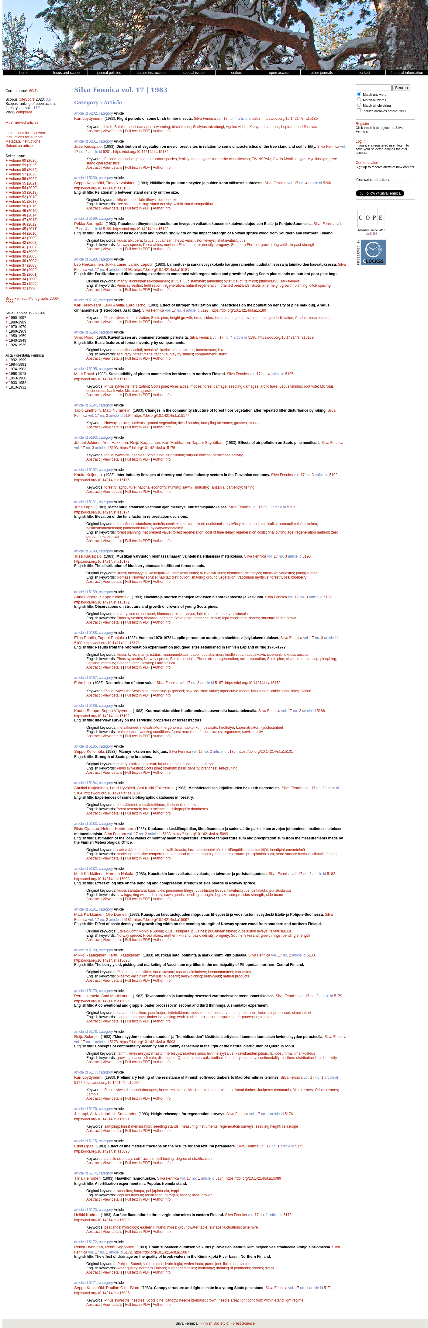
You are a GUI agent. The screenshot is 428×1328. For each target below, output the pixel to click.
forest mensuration (148, 354)
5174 (220, 1178)
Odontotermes (326, 1090)
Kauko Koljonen (88, 474)
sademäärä (126, 850)
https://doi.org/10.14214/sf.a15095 (101, 1001)
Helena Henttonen (117, 828)
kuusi (121, 240)
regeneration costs (251, 532)
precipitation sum (260, 854)
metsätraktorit (151, 727)
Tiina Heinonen (87, 1178)
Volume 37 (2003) (23, 265)
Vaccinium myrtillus (252, 577)
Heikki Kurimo (86, 1214)
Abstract (93, 131)
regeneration (173, 285)
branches (200, 618)
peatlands (112, 1227)
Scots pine (260, 285)
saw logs (124, 895)
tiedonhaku (176, 805)
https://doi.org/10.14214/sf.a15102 (101, 716)
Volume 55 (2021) (23, 183)
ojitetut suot (233, 281)
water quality (127, 1268)
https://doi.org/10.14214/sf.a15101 (265, 751)
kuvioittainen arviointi (177, 350)
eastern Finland (152, 1227)
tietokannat (196, 805)
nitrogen (171, 1195)
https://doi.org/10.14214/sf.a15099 (200, 834)
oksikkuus (137, 764)
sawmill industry (195, 487)
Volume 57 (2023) (23, 174)
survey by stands (179, 354)
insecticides (203, 318)
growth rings (271, 935)
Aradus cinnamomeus (312, 318)
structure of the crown (278, 618)
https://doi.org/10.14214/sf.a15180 (238, 310)
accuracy (124, 354)
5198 (128, 270)
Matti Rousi (84, 374)
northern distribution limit (301, 1058)
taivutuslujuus (238, 890)
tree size (123, 204)
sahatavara (137, 890)
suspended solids (182, 1268)
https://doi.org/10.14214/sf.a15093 (147, 1042)
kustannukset (193, 524)
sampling (111, 1126)
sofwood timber (242, 1090)
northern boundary (226, 1058)
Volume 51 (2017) (23, 201)
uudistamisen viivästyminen (228, 524)
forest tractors (210, 732)
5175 (299, 1146)
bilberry (123, 976)
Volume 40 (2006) (23, 252)
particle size (113, 1159)
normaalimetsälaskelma (298, 524)
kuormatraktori (247, 727)
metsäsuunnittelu (167, 524)
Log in (361, 141)
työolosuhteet (272, 727)
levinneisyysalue (220, 1053)
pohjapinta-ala (157, 1191)
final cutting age (280, 532)
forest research (129, 809)
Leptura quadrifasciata (299, 127)
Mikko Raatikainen (90, 955)
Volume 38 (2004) (23, 261)
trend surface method (293, 854)
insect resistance (172, 1090)
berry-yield (212, 976)
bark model (260, 691)
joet (218, 1264)
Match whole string (377, 105)
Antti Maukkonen (116, 996)
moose (195, 386)
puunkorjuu (157, 1013)
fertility (184, 159)
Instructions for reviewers (25, 133)
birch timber (181, 127)
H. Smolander (124, 1114)
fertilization (152, 285)
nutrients (138, 423)
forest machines (185, 732)
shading (198, 577)
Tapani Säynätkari (207, 442)
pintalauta (259, 890)
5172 (128, 1252)
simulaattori (301, 1013)
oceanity (249, 1058)
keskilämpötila (233, 850)
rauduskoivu (255, 654)
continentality (269, 1058)
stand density (161, 204)
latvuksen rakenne (211, 614)
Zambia (92, 1094)
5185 (231, 751)
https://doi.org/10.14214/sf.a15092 (112, 1083)
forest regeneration (188, 532)
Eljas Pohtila (85, 637)
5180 (311, 955)
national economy (152, 487)
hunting (174, 487)
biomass (123, 577)
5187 (219, 683)
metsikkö (151, 350)
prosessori (248, 1013)
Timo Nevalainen (121, 183)
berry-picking (191, 976)
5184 (78, 793)
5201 (107, 152)
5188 (78, 643)
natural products (236, 976)
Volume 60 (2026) (23, 160)
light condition (251, 1300)
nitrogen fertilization (277, 318)
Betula (119, 127)
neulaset (148, 614)
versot (134, 614)
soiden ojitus (153, 1264)
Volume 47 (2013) (23, 220)
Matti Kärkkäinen (89, 873)
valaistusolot (239, 614)
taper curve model (234, 691)
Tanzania (217, 487)
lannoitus (214, 281)
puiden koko (168, 200)
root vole (311, 386)
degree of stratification (194, 1159)
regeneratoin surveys (236, 1126)
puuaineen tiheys (169, 240)
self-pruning (227, 768)
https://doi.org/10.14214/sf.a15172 (101, 602)
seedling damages (243, 386)
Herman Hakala (119, 873)
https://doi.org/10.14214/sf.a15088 (101, 1220)
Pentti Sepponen (119, 1247)
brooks (257, 1268)
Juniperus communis (274, 1090)
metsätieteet (127, 805)
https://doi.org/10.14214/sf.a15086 (101, 1293)
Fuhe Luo (82, 682)
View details (113, 131)
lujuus (148, 240)
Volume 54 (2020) (23, 188)
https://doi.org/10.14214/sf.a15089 (253, 1178)
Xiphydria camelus (264, 127)
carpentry (234, 487)
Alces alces (179, 386)
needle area (228, 1300)
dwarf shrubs (188, 423)
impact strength (302, 245)
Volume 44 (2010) (23, 233)
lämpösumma (149, 850)
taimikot (250, 281)
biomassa (235, 573)
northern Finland (177, 245)
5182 (331, 874)
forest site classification (231, 159)
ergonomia (173, 727)
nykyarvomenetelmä (166, 528)
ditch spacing (320, 285)
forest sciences (155, 809)
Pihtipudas (125, 972)
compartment (205, 354)
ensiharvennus (225, 1013)
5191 (291, 507)
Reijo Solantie (86, 1036)
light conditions (234, 618)
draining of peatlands (233, 1268)
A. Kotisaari (100, 1114)
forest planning (129, 532)
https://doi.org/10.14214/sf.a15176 (147, 448)
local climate (188, 854)
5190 (306, 556)
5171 (328, 1288)
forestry (110, 487)
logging (123, 1017)
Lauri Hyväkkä (122, 788)
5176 (289, 1114)
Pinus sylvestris (129, 285)
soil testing (165, 1159)
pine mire (250, 1227)
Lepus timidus (290, 386)
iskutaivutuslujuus (231, 240)
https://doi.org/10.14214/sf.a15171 (112, 643)
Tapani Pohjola (111, 637)
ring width (140, 895)
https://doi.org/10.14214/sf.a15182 (140, 229)
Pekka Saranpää (88, 223)
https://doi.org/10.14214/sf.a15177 (161, 415)
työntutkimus (178, 1013)
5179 (338, 996)
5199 (107, 229)
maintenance (127, 732)
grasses (240, 423)
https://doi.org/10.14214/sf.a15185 (290, 118)
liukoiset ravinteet (237, 1264)
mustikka (270, 573)
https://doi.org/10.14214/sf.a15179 (286, 337)
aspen (185, 1195)
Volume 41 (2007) (23, 247)
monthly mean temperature (222, 854)
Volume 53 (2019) (23, 192)
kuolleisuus (234, 654)
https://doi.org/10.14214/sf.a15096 (101, 960)
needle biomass (192, 1300)
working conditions (155, 732)
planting (301, 285)
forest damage (215, 386)
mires (171, 1227)
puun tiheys (204, 764)
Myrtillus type (318, 159)
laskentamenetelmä (204, 850)
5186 (321, 711)
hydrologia (173, 1264)
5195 (289, 374)
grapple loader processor (238, 1017)
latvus (190, 614)
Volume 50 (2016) (23, 206)
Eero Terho (135, 305)
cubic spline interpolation (291, 691)
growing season (129, 1058)
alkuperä (135, 240)
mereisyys (172, 1053)
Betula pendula (182, 659)
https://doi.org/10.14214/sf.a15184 (140, 152)
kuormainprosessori (274, 1013)
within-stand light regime (283, 1300)
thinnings (137, 1017)
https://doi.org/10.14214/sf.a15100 (112, 793)
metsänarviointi (129, 350)
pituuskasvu (268, 281)
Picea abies (152, 245)
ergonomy (232, 732)
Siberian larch (128, 663)
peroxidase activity (228, 455)
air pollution (174, 455)
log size (221, 895)
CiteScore (27, 99)
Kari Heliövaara (87, 305)
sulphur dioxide (198, 455)
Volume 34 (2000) (23, 279)
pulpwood (176, 691)
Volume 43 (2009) (23, 238)
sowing (147, 663)
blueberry (298, 577)
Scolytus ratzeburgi (208, 127)
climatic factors (324, 854)
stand (222, 354)
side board (274, 895)
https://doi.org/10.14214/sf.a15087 (161, 1252)
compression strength (246, 895)
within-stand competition (193, 204)
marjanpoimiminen (191, 972)
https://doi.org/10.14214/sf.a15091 (101, 1119)
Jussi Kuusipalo (88, 146)
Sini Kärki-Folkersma (155, 788)
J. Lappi (81, 1114)
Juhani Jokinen (87, 442)
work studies (187, 1017)
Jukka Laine (115, 264)
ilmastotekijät (257, 850)
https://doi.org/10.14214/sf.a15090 (101, 1151)
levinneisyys (139, 1053)
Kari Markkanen (176, 442)
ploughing (328, 659)
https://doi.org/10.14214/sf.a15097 (161, 920)
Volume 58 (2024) (23, 170)
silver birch (294, 659)
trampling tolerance (216, 423)
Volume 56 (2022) (23, 179)
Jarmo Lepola (141, 264)
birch (108, 127)
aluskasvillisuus (212, 573)
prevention (251, 318)
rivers (269, 1268)
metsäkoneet (127, 727)
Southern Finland (245, 245)
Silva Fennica (205, 118)
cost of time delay (219, 532)
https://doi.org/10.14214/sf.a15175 (101, 480)
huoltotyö (226, 727)
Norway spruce (129, 245)
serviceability (252, 732)
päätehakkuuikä (136, 528)
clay (129, 1159)
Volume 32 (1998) (23, 288)
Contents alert (367, 163)
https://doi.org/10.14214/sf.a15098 (101, 879)
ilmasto (157, 1053)
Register (362, 124)
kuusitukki (156, 890)
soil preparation (252, 659)
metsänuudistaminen (134, 524)
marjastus (243, 972)
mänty (122, 281)
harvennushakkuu (131, 1013)
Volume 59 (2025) (23, 165)
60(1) (33, 91)
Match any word (375, 94)
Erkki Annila (113, 305)
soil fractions (144, 1159)
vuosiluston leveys (200, 240)
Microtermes (303, 1090)
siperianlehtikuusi (281, 654)
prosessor (207, 1017)
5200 (327, 183)
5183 (167, 834)
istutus (176, 281)
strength (169, 768)
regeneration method (312, 532)
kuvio (222, 350)
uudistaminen (194, 281)
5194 (128, 415)
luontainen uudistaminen (149, 281)
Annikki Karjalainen (91, 788)
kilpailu (123, 200)
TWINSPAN (261, 159)
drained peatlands (235, 285)
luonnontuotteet (220, 972)
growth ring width (274, 245)
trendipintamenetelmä (287, 850)
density (156, 895)
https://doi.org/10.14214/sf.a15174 (101, 512)
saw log (192, 691)
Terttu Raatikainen (124, 955)
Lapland (92, 663)
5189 (327, 597)
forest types (201, 159)
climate (150, 1058)
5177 (78, 1083)
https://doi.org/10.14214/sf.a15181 (161, 270)
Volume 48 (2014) (23, 215)
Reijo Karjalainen (145, 442)
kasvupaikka (159, 573)
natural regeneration (202, 285)
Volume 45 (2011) (23, 229)
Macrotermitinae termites (208, 1090)
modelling (140, 204)
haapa (139, 1191)
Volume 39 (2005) (23, 256)
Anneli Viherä (86, 597)
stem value (209, 691)
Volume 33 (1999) (23, 284)
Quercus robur (189, 1058)
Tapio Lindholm (87, 410)
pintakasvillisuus (184, 573)
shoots (253, 618)
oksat (179, 614)
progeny (222, 245)
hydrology (130, 1227)
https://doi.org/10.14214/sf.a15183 (101, 188)
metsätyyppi (137, 573)
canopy (171, 1300)
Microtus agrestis (139, 391)
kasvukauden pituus (252, 1053)
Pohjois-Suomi (151, 931)
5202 (256, 118)
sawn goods (174, 895)
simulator (267, 1017)
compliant (24, 112)
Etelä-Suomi (127, 931)
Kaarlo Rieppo (86, 710)
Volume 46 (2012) (23, 224)
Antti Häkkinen (115, 442)
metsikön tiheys (143, 200)
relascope (290, 1126)
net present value (157, 532)
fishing (249, 487)
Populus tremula (130, 1195)
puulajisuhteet (307, 573)
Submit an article (19, 146)
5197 (205, 310)
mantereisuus (194, 1053)
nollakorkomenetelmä (103, 528)
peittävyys (253, 573)
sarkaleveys (289, 281)
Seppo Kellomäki (89, 183)
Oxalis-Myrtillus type (289, 159)
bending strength (199, 895)
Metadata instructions (22, 141)
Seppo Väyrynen (116, 710)
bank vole (115, 391)
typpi (175, 1191)
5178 (114, 1042)
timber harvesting (161, 1017)
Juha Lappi (84, 507)
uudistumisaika (265, 524)
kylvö (132, 654)
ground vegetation (132, 159)
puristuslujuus (280, 890)
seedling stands (165, 1126)
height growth (281, 285)
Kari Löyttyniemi (88, 118)
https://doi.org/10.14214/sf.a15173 (101, 561)
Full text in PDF (137, 131)
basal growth (202, 1195)
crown (215, 618)
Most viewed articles (21, 122)
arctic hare (268, 386)
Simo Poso (83, 337)
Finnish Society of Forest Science (228, 1323)
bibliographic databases (188, 809)
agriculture (127, 487)
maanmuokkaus (175, 654)
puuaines (199, 931)
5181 (128, 920)
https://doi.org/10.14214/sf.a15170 (252, 683)
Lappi (195, 654)
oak (206, 1058)
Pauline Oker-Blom (122, 1287)
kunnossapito (206, 727)
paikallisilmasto (173, 850)
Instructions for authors (24, 137)
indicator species (163, 159)
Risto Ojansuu (86, 828)
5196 (252, 337)
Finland (110, 159)
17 (225, 118)
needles (138, 455)
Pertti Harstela (86, 996)
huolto (189, 727)
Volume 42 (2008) (23, 242)
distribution (180, 577)
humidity (330, 1058)
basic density (203, 245)
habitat (164, 577)
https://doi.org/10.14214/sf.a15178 (101, 379)
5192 (333, 475)
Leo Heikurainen (88, 264)
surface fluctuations (225, 1227)
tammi (122, 1053)
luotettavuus (206, 350)
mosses (255, 423)
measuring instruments (199, 1126)
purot (209, 1264)
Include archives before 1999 (384, 111)
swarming (162, 127)
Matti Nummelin (116, 410)
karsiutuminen (181, 764)
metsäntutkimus (152, 805)
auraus (302, 654)
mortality (108, 663)
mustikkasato (163, 972)
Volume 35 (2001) (23, 274)
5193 (114, 448)
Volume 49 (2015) (23, 211)
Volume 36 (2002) (23, 270)
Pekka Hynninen (88, 1247)
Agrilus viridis (236, 127)
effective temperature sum (155, 854)
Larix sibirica (165, 663)
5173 (287, 1215)
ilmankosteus (304, 1053)
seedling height (268, 1126)
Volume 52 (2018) (23, 197)
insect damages (139, 127)
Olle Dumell (116, 914)
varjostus (286, 573)
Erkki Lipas (84, 1146)
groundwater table (192, 1227)
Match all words (374, 100)
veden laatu (193, 1264)
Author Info (162, 131)
